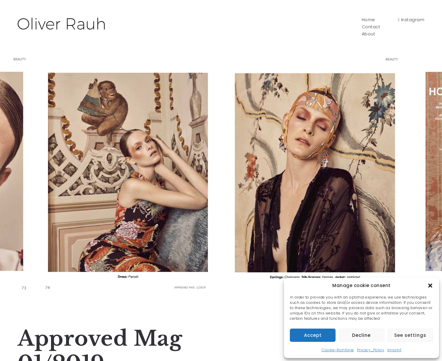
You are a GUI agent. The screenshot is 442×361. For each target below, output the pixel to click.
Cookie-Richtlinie (338, 349)
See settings (410, 335)
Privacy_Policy (371, 349)
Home (368, 20)
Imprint (394, 349)
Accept (313, 335)
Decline (361, 335)
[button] (430, 286)
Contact (371, 27)
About (368, 34)
